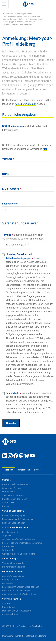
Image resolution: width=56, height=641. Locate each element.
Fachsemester (10, 203)
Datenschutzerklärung (36, 636)
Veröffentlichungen (11, 599)
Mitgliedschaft (24, 470)
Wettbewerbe (8, 550)
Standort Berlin (9, 502)
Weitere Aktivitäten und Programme (18, 554)
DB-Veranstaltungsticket (13, 567)
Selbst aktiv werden (11, 532)
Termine (23, 236)
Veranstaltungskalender (13, 563)
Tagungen (6, 535)
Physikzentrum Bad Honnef (15, 499)
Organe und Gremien (11, 488)
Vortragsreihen (9, 546)
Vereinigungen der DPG (24, 14)
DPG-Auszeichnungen (12, 571)
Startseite (8, 14)
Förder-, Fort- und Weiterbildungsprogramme (22, 543)
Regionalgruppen (36, 19)
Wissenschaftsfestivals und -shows (18, 539)
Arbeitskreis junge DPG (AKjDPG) (15, 19)
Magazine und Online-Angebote (16, 611)
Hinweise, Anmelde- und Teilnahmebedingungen (30, 319)
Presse (37, 470)
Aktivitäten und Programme (15, 527)
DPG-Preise (7, 583)
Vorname (8, 158)
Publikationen (8, 607)
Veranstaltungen (10, 558)
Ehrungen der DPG (10, 579)
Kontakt (6, 506)
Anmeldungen (30, 22)
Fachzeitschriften (10, 614)
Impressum (7, 636)
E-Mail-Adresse (11, 188)
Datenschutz (29, 403)
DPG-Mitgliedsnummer (24, 128)
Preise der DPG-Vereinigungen (16, 590)
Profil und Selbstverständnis (15, 484)
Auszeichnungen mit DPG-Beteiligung (19, 594)
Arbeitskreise (35, 16)
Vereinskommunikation (13, 495)
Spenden (8, 470)
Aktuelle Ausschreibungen (14, 576)
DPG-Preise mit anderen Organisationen (20, 587)
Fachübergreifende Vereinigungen (15, 16)
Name (6, 173)
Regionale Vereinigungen (13, 523)
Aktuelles (6, 603)
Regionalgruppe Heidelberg (13, 22)
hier (45, 149)
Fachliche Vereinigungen (13, 515)
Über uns (6, 480)
